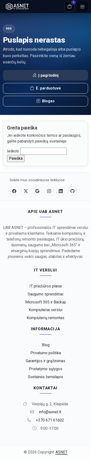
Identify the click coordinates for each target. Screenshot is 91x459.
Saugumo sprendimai (45, 294)
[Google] (37, 191)
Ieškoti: (13, 151)
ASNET (61, 452)
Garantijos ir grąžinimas (45, 361)
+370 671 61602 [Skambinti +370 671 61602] (50, 420)
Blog (46, 345)
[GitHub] (72, 191)
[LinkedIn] (60, 191)
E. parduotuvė (45, 88)
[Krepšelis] (69, 6)
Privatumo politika (45, 353)
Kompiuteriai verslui (45, 310)
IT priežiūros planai (45, 286)
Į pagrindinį (45, 75)
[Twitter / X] (25, 191)
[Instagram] (49, 191)
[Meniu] (82, 6)
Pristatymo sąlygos (45, 369)
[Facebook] (14, 191)
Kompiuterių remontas (45, 318)
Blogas (45, 101)
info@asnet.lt (50, 412)
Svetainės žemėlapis (45, 377)
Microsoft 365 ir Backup (45, 302)
